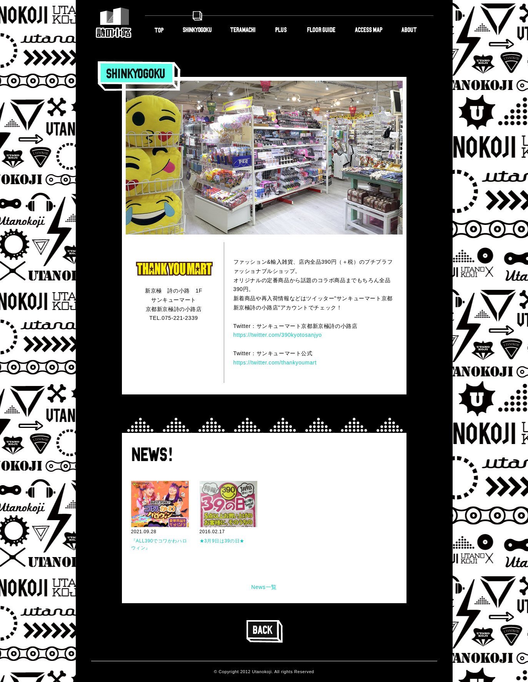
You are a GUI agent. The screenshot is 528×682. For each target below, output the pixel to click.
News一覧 (264, 587)
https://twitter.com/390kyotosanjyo (277, 335)
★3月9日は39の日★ (222, 541)
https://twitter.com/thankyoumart (275, 362)
